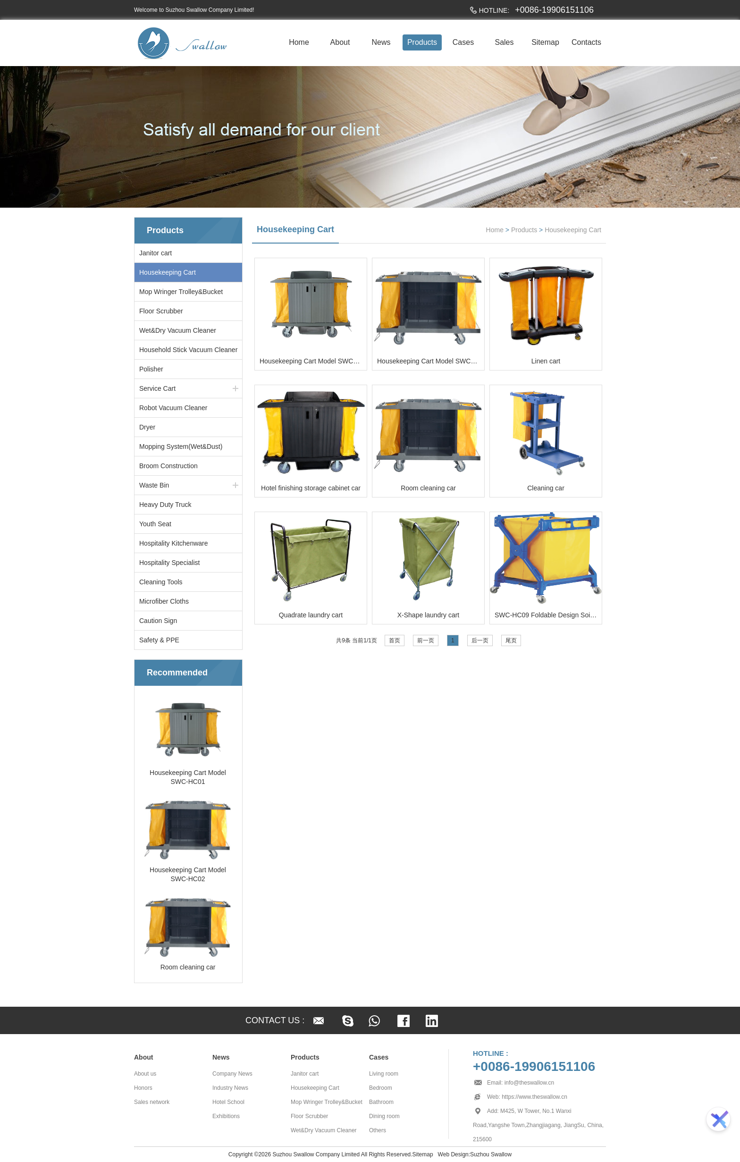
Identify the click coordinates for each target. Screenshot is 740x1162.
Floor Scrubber (161, 311)
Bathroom (381, 1102)
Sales (504, 42)
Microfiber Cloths (164, 601)
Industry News (230, 1088)
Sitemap (545, 42)
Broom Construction (168, 466)
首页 (394, 640)
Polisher (151, 369)
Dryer (147, 427)
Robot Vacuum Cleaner (173, 408)
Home (299, 42)
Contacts (586, 42)
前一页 (425, 640)
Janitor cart (155, 253)
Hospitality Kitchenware (173, 543)
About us (145, 1073)
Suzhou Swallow (491, 1154)
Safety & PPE (159, 640)
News (380, 42)
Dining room (384, 1116)
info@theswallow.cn (530, 1082)
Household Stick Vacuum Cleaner (188, 350)
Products (422, 42)
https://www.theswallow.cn (534, 1097)
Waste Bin (154, 485)
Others (377, 1130)
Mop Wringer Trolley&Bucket (181, 291)
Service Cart (157, 388)
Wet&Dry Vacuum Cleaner (177, 330)
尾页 (511, 640)
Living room (383, 1073)
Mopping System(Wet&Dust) (180, 446)
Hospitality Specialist (169, 562)
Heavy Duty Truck (165, 504)
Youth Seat (155, 524)
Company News (232, 1073)
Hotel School (228, 1102)
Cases (463, 42)
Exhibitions (226, 1116)
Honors (143, 1088)
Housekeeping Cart (167, 272)
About (340, 42)
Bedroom (380, 1088)
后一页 (479, 640)
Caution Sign (158, 620)
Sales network (151, 1102)
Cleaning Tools (161, 582)
